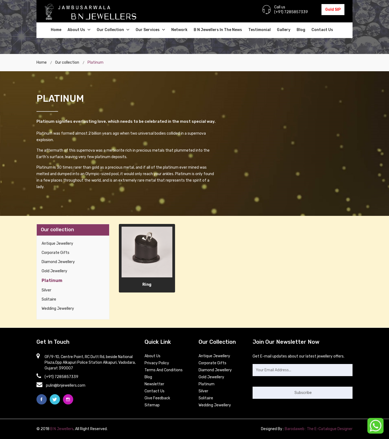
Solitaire (49, 299)
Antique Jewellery (57, 243)
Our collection (67, 62)
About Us (79, 30)
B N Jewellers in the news (218, 30)
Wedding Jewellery (58, 308)
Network (179, 30)
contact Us (155, 391)
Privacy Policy (157, 363)
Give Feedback (157, 398)
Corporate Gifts (55, 252)
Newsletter (154, 384)
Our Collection (113, 30)
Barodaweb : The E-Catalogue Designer (319, 429)
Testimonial (259, 30)
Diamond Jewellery (58, 262)
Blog (301, 30)
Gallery (283, 30)
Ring (147, 284)
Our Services (150, 30)
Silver (46, 290)
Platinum (52, 280)
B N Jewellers (61, 429)
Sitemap (152, 405)
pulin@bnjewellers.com (65, 385)
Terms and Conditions (164, 370)
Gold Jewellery (54, 271)
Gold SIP (333, 9)
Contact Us (322, 30)
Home (56, 30)
